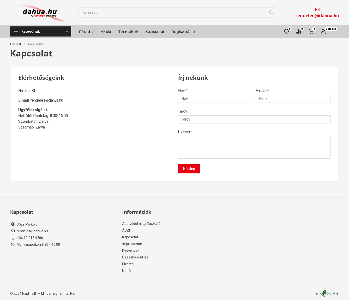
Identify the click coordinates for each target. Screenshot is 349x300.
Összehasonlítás (135, 257)
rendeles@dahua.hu (317, 15)
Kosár (127, 271)
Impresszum (132, 244)
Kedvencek (130, 250)
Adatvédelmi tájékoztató (141, 223)
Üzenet (185, 132)
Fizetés (128, 264)
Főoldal (15, 44)
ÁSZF (126, 230)
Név (182, 90)
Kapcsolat (130, 237)
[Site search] (172, 12)
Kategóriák (41, 31)
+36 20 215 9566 (30, 238)
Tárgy (182, 111)
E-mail (262, 90)
